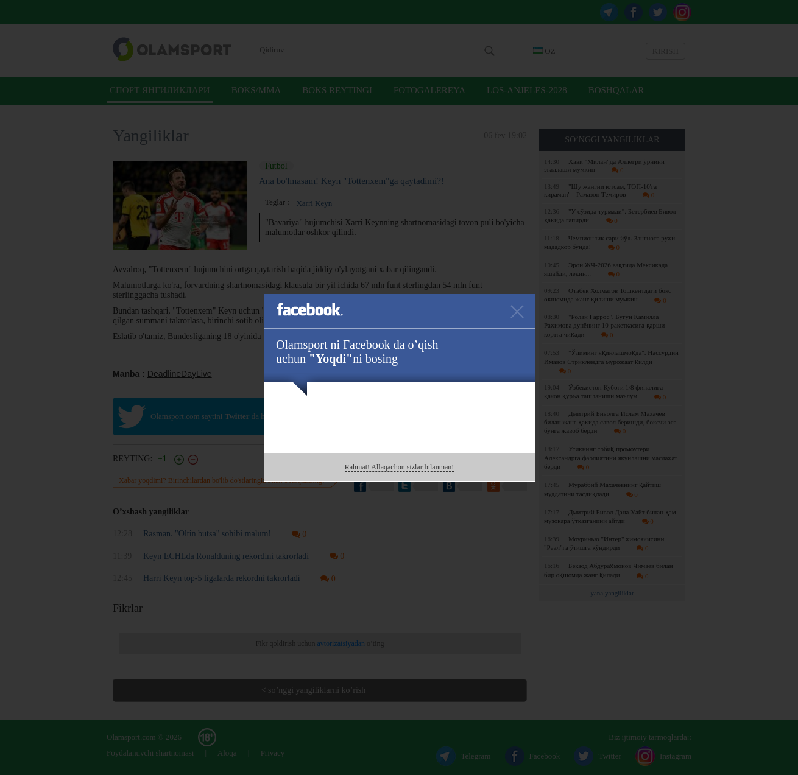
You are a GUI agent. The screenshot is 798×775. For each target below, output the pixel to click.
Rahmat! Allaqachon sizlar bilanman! (399, 467)
